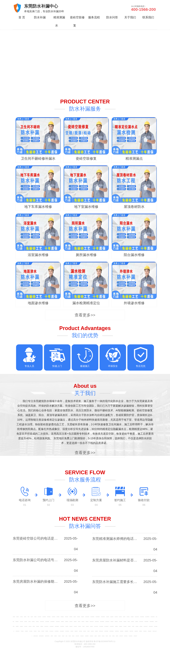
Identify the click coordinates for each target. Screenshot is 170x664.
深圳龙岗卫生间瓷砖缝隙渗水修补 (152, 621)
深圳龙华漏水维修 (29, 621)
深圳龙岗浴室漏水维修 (132, 621)
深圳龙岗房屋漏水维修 (112, 621)
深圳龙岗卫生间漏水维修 (120, 621)
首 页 (21, 17)
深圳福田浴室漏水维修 (83, 621)
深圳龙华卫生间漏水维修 (21, 621)
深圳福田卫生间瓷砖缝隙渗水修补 (102, 621)
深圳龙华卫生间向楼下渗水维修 (42, 621)
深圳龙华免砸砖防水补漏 (17, 621)
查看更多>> (85, 315)
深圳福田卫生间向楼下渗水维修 (92, 621)
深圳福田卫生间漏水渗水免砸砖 (97, 621)
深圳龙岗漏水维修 (129, 621)
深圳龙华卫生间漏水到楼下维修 (58, 621)
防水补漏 (40, 17)
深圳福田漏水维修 (79, 621)
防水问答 (112, 17)
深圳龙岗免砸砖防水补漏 (116, 621)
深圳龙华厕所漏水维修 (37, 621)
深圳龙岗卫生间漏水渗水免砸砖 (146, 621)
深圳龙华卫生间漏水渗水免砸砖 (47, 621)
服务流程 (94, 17)
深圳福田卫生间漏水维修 (70, 621)
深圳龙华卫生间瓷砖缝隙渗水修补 (52, 621)
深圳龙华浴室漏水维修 (33, 621)
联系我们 (148, 17)
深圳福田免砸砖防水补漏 (66, 621)
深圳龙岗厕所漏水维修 (136, 621)
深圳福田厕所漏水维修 (87, 621)
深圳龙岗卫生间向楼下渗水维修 (141, 621)
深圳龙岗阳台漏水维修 (125, 621)
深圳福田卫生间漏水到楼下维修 (107, 621)
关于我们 (130, 17)
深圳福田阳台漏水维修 (75, 621)
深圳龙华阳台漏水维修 (25, 621)
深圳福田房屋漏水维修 (62, 621)
